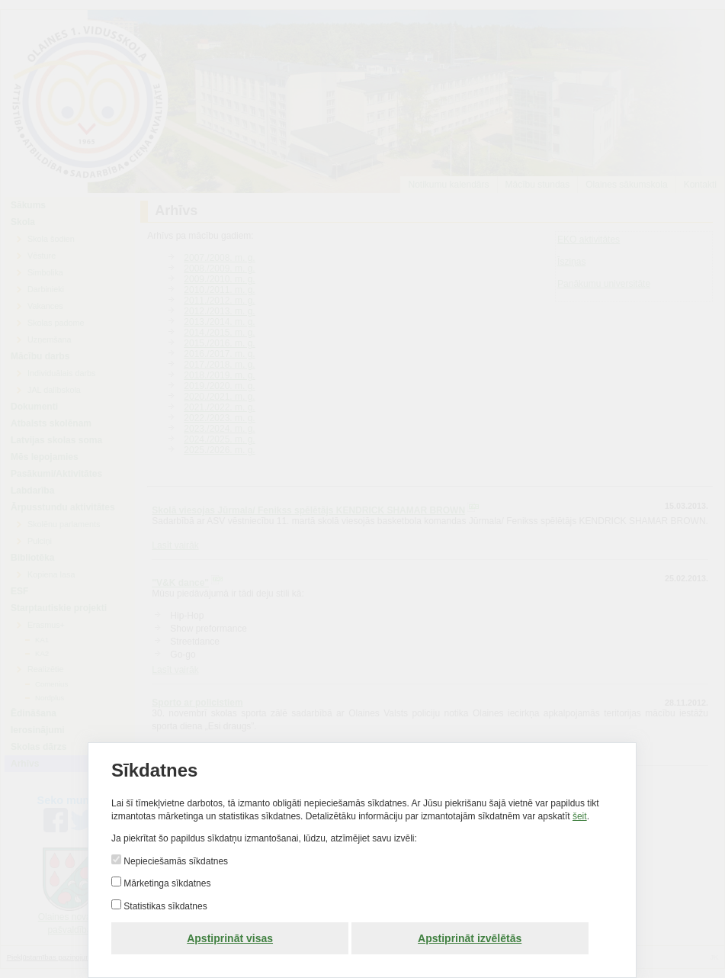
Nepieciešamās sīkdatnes (174, 861)
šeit (580, 816)
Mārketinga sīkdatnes (165, 883)
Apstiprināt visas (231, 938)
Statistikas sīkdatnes (164, 906)
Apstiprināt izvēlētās (470, 938)
